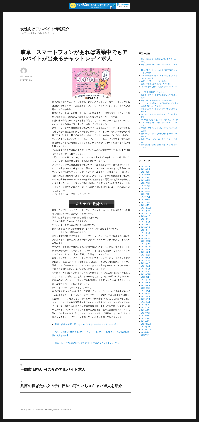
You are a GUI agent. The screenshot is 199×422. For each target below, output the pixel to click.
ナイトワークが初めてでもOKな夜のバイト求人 (159, 103)
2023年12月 (146, 241)
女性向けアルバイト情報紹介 (44, 29)
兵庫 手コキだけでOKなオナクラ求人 (156, 84)
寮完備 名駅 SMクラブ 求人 (151, 106)
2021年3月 (145, 316)
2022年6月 (145, 291)
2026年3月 (145, 166)
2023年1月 (145, 271)
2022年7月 (145, 288)
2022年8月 (145, 285)
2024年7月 (145, 222)
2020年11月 (146, 327)
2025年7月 (145, 188)
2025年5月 (145, 194)
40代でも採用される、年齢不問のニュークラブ (159, 120)
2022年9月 (145, 282)
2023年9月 (145, 249)
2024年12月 (146, 208)
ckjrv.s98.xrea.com (28, 76)
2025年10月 (146, 180)
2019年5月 (145, 335)
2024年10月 (146, 213)
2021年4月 (145, 313)
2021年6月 (145, 307)
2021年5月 (145, 310)
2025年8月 (145, 186)
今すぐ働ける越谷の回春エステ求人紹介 (156, 100)
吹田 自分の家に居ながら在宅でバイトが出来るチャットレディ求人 (87, 342)
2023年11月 (146, 244)
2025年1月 (145, 205)
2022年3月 (145, 299)
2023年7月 (145, 255)
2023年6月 (145, 258)
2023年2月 (145, 269)
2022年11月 (146, 277)
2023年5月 (145, 260)
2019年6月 (145, 332)
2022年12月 (146, 274)
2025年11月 (145, 177)
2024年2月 (145, 235)
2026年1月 (145, 172)
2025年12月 (146, 175)
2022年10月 (146, 280)
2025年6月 (145, 191)
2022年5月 (145, 293)
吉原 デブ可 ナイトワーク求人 (154, 81)
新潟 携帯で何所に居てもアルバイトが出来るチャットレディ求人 (86, 324)
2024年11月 (146, 211)
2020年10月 (146, 329)
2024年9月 (145, 216)
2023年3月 (145, 266)
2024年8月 (145, 219)
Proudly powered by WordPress (58, 409)
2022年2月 (145, 302)
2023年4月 (145, 263)
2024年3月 (145, 233)
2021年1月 (145, 321)
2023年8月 (145, 252)
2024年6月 (145, 224)
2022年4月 (145, 296)
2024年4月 (145, 230)
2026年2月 (145, 169)
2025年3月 (145, 199)
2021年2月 (145, 318)
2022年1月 (145, 305)
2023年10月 (146, 246)
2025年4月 (145, 197)
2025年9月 (145, 183)
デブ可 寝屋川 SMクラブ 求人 (152, 92)
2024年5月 (145, 227)
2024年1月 (145, 238)
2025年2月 (145, 202)
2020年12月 (146, 324)
